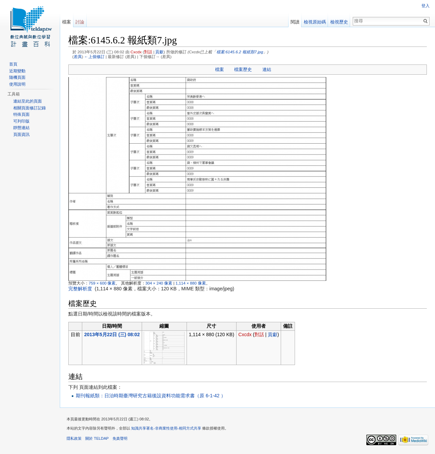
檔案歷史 (243, 69)
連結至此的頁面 (27, 101)
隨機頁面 (17, 77)
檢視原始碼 (315, 21)
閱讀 (295, 21)
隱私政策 (74, 438)
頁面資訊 (21, 134)
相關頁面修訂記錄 (29, 108)
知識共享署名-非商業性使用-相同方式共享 (166, 428)
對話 (148, 52)
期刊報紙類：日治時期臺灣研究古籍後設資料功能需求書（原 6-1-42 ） (150, 395)
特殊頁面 (21, 114)
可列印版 (21, 121)
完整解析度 (80, 288)
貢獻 (159, 52)
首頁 (13, 64)
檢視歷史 (339, 21)
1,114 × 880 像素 (191, 283)
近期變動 (17, 71)
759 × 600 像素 (102, 283)
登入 (425, 5)
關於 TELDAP (97, 438)
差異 (78, 56)
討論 (79, 21)
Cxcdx (136, 52)
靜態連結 (21, 127)
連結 (266, 69)
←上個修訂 (94, 56)
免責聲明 (119, 438)
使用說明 (17, 84)
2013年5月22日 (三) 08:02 (112, 334)
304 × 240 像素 (158, 283)
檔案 (219, 69)
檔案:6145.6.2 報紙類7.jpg (239, 52)
